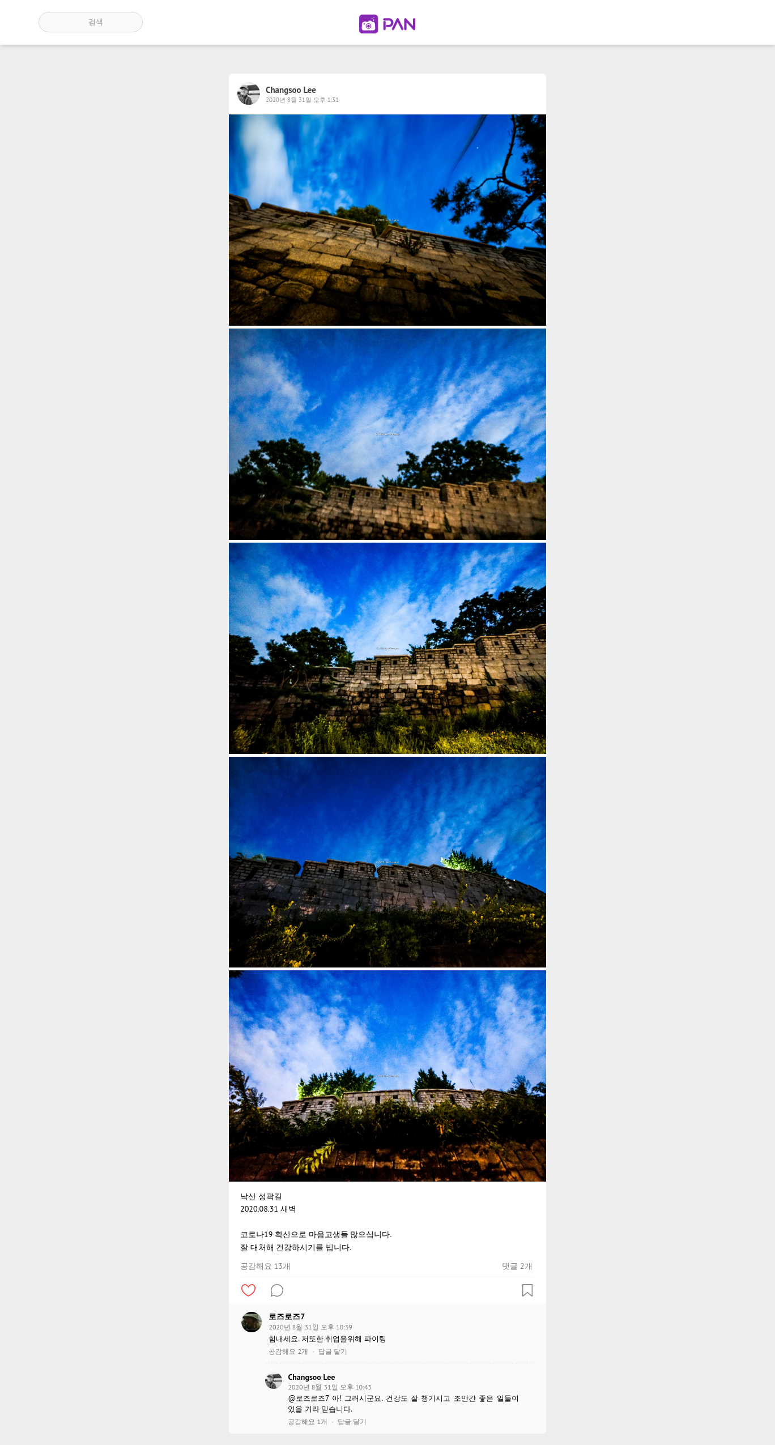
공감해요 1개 (307, 1421)
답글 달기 (332, 1351)
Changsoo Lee (311, 1377)
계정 (720, 22)
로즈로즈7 (287, 1316)
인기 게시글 (688, 22)
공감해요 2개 (288, 1351)
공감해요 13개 (265, 1266)
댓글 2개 (517, 1266)
